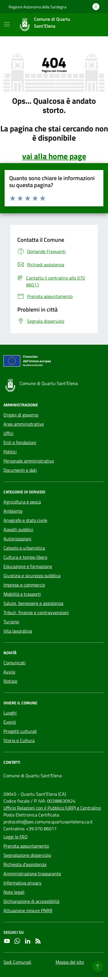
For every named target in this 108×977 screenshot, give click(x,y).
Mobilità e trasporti (22, 594)
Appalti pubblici (18, 529)
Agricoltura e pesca (22, 501)
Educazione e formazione (27, 566)
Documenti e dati (20, 470)
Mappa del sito (70, 962)
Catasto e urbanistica (24, 547)
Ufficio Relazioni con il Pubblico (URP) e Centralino (52, 807)
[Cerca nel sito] (92, 25)
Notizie (10, 681)
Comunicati (14, 662)
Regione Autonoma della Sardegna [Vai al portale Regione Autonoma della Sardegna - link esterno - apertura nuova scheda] (38, 7)
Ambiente (12, 511)
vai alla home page (54, 156)
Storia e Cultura (19, 740)
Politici (10, 451)
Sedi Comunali (17, 962)
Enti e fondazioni (19, 442)
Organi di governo (20, 414)
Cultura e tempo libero (25, 557)
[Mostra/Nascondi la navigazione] (6, 24)
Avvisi (9, 671)
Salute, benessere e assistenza (33, 603)
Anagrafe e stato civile (25, 520)
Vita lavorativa (17, 630)
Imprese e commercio (24, 584)
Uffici (8, 433)
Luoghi (10, 712)
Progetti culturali (20, 731)
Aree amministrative (23, 423)
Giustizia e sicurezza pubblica (31, 575)
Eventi (9, 721)
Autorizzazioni (17, 538)
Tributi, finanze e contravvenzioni (36, 612)
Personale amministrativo (28, 460)
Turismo (11, 621)
